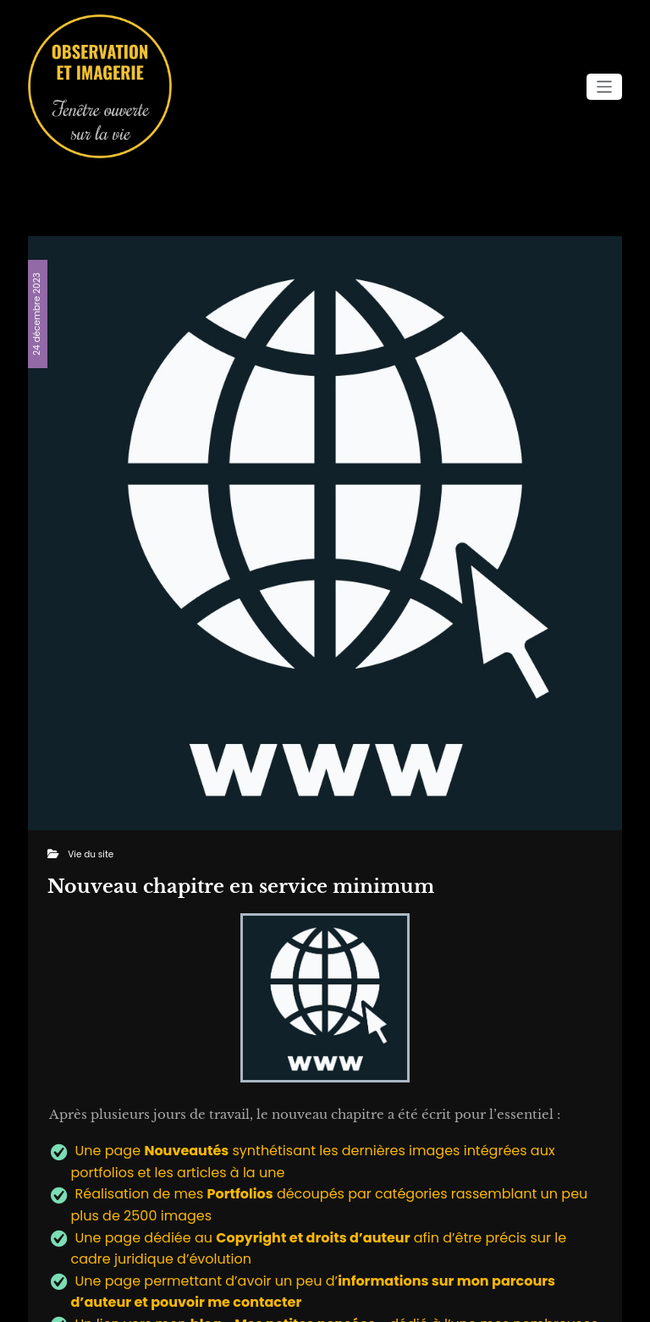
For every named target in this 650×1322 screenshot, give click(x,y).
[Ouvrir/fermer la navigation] (605, 87)
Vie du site (90, 854)
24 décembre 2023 (36, 314)
